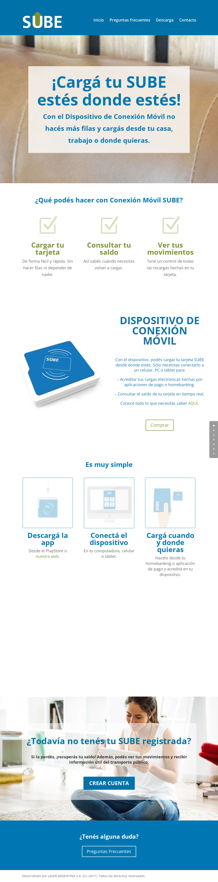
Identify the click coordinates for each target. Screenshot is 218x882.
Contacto (187, 20)
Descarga (165, 20)
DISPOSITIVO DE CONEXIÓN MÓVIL (160, 340)
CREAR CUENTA (109, 783)
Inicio (98, 20)
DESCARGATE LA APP (159, 625)
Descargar (159, 667)
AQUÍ (193, 412)
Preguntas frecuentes (130, 20)
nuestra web (47, 556)
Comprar (159, 434)
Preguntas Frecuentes (109, 851)
